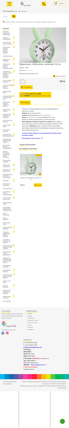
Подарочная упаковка (6, 297)
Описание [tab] (25, 102)
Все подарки (7, 301)
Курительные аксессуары (7, 198)
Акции (29, 325)
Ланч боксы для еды (6, 130)
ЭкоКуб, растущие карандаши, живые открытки (6, 154)
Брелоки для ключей (7, 271)
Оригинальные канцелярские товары (7, 276)
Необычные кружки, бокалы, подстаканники (8, 66)
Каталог (13, 22)
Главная (7, 22)
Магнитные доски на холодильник (7, 147)
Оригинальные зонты (7, 203)
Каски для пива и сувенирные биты (8, 97)
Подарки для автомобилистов (8, 135)
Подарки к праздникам (7, 38)
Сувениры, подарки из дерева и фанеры (6, 234)
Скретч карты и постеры (7, 121)
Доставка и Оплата (33, 320)
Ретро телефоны (6, 214)
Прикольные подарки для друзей (7, 141)
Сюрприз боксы (8, 56)
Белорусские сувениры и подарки (7, 292)
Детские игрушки (5, 286)
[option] (30, 170)
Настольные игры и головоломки (7, 193)
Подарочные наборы (7, 110)
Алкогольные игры (7, 92)
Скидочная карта (32, 322)
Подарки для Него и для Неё (7, 43)
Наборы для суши (6, 223)
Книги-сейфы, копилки (7, 81)
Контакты (30, 327)
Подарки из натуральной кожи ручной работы (7, 260)
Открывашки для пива (7, 266)
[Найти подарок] (14, 16)
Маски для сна (7, 188)
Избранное (31, 329)
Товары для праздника (6, 165)
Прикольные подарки (7, 161)
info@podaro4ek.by (28, 369)
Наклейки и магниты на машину (6, 241)
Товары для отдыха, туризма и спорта (6, 104)
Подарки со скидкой (6, 60)
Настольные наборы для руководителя (7, 209)
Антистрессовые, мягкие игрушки (8, 87)
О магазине (31, 318)
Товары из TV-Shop (7, 281)
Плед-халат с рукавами (7, 184)
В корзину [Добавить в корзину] (27, 87)
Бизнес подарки (5, 218)
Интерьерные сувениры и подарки (7, 116)
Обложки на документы (6, 170)
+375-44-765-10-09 (31, 342)
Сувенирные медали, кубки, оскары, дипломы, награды (7, 74)
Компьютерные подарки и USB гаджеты (7, 247)
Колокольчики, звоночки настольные (7, 176)
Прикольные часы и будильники (25, 22)
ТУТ (42, 138)
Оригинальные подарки (7, 228)
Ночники (5, 180)
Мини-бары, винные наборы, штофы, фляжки (6, 50)
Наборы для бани (6, 125)
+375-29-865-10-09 (31, 345)
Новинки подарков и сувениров (6, 33)
